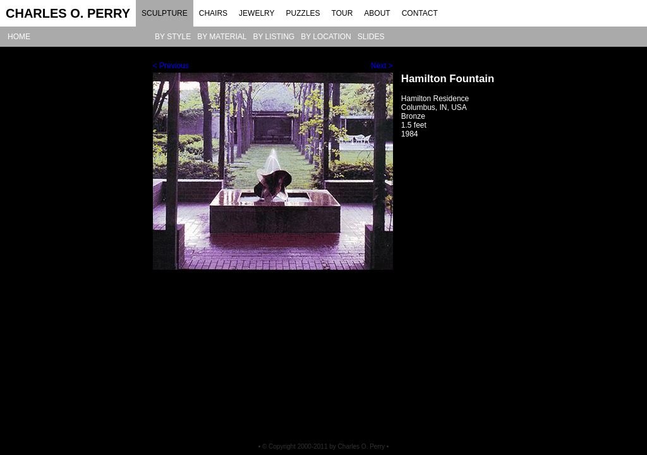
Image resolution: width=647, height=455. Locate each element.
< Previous (171, 65)
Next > (382, 65)
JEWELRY (256, 13)
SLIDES (371, 36)
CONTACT (420, 13)
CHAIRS (213, 13)
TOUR (342, 13)
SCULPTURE (165, 13)
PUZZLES (303, 13)
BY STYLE (173, 36)
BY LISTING (273, 36)
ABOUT (377, 13)
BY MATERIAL (221, 36)
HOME (19, 36)
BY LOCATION (326, 36)
